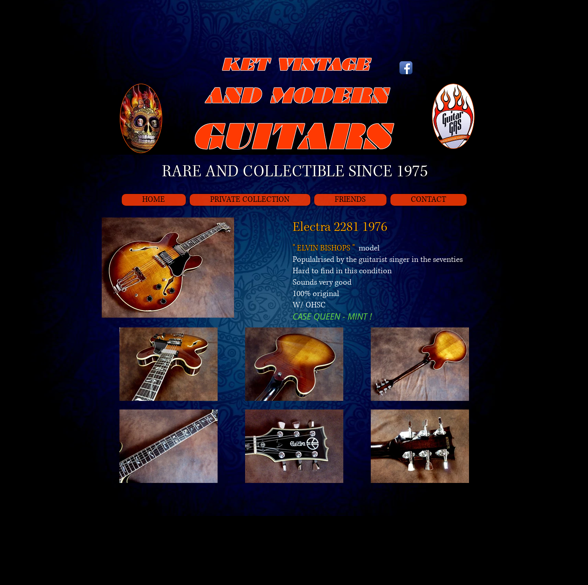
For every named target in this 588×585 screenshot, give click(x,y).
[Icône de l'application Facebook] (405, 67)
